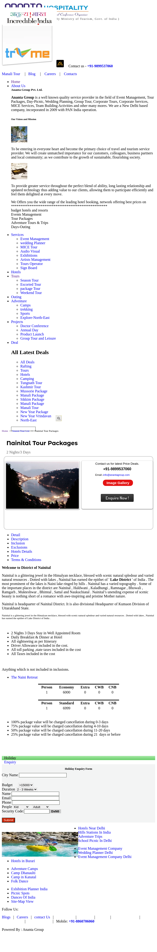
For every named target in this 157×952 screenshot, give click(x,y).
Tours (15, 276)
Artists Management (35, 260)
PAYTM (85, 917)
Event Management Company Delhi (105, 857)
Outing (16, 297)
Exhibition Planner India (29, 889)
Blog (31, 74)
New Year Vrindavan (35, 416)
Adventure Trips (90, 836)
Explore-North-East (34, 318)
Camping (27, 379)
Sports (25, 313)
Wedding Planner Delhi (95, 853)
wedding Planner (32, 243)
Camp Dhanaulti (23, 873)
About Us (18, 86)
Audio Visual (30, 251)
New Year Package (34, 412)
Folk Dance (19, 881)
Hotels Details (21, 551)
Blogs (6, 917)
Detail (15, 535)
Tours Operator (31, 264)
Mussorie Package (33, 391)
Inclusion (18, 543)
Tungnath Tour (31, 383)
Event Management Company (100, 848)
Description (19, 539)
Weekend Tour (31, 293)
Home (15, 82)
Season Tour (29, 280)
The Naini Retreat (24, 677)
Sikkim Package (32, 399)
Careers (50, 74)
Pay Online (64, 917)
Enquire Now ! (117, 497)
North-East (28, 420)
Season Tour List (20, 430)
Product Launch (32, 334)
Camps (25, 305)
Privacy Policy (39, 921)
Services (17, 235)
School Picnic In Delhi (95, 841)
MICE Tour (28, 247)
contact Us (42, 917)
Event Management (34, 239)
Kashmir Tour (30, 387)
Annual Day (29, 330)
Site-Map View (22, 901)
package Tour (30, 289)
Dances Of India (23, 897)
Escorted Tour (30, 284)
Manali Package (32, 395)
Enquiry (10, 762)
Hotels (16, 272)
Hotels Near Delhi (91, 828)
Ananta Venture (125, 917)
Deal (14, 342)
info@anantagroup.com (116, 474)
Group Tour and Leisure (38, 338)
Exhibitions (28, 255)
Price (15, 556)
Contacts (70, 74)
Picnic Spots (20, 893)
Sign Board (28, 268)
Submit (8, 820)
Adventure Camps (24, 869)
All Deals (27, 362)
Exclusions (19, 547)
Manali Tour (11, 74)
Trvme (103, 917)
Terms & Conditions (26, 560)
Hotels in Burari (23, 861)
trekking (26, 309)
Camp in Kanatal (23, 877)
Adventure (19, 301)
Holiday (10, 758)
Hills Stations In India (94, 832)
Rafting (25, 366)
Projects (17, 322)
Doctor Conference (34, 326)
